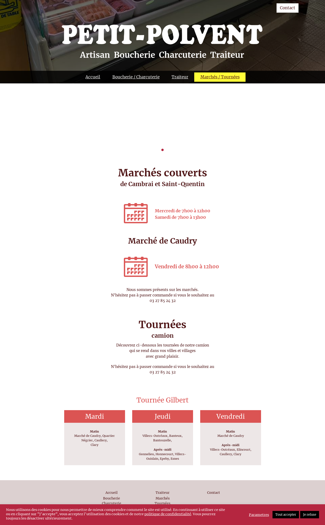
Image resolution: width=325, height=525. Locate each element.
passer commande (156, 295)
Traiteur (180, 77)
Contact (287, 7)
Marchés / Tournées (220, 77)
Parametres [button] (259, 515)
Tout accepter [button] (285, 515)
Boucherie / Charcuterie (136, 77)
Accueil (92, 77)
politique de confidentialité (167, 514)
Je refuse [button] (309, 515)
